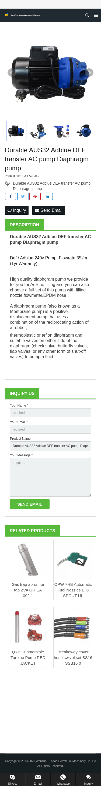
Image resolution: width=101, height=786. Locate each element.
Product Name (20, 438)
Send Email (48, 210)
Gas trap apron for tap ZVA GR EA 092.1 (28, 590)
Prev (12, 72)
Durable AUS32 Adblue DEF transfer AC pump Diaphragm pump (51, 183)
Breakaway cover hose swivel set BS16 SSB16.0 (73, 657)
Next (89, 72)
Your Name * (19, 405)
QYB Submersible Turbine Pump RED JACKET (28, 657)
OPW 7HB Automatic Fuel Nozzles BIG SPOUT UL (73, 590)
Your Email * (19, 422)
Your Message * (21, 455)
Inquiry (17, 210)
